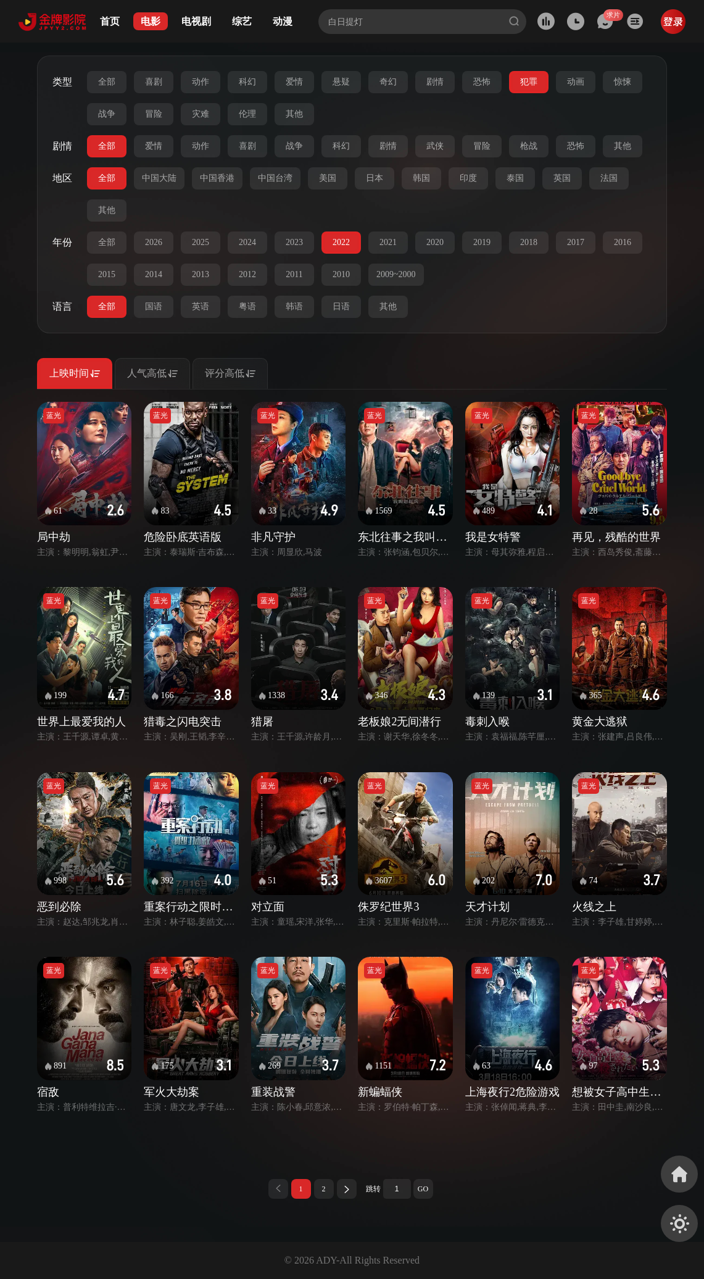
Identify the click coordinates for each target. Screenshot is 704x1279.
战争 (106, 114)
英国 (562, 178)
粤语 (247, 306)
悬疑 (341, 81)
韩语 (294, 306)
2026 (153, 242)
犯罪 (528, 81)
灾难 (200, 114)
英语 (200, 306)
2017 (575, 242)
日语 (341, 306)
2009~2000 (396, 274)
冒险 (153, 114)
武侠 (435, 146)
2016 (622, 242)
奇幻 (388, 81)
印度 (468, 178)
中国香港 (217, 178)
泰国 (515, 178)
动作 (200, 81)
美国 (327, 178)
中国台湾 (275, 178)
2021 (388, 242)
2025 (200, 242)
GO (423, 1189)
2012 (247, 274)
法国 (609, 178)
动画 (575, 81)
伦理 (247, 114)
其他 (294, 114)
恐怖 (482, 81)
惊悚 (622, 81)
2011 (294, 274)
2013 (200, 274)
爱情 (294, 81)
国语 (153, 306)
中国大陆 (159, 178)
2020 (435, 242)
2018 (528, 242)
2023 (294, 242)
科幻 (247, 81)
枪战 (528, 146)
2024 (247, 242)
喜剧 (153, 81)
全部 (106, 81)
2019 (482, 242)
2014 (153, 274)
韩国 (421, 178)
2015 (106, 274)
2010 (341, 274)
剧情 (435, 81)
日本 (374, 178)
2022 (341, 242)
